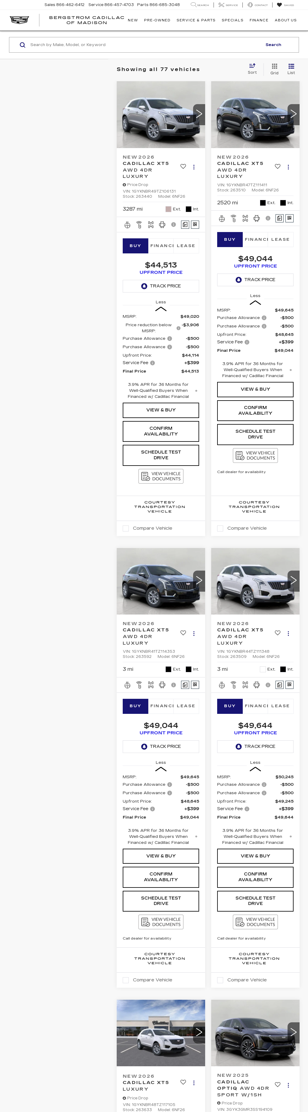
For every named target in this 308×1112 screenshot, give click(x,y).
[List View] (291, 69)
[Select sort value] (254, 69)
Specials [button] (233, 20)
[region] (161, 357)
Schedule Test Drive (161, 455)
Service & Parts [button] (196, 20)
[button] (199, 114)
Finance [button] (259, 20)
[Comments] (185, 225)
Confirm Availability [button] (161, 431)
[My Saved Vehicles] (285, 5)
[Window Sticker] (195, 225)
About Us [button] (286, 20)
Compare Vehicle (152, 528)
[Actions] (194, 167)
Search (273, 44)
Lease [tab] (186, 245)
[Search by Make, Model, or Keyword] (145, 45)
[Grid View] (273, 69)
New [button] (133, 20)
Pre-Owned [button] (157, 20)
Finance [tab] (162, 245)
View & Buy (161, 410)
